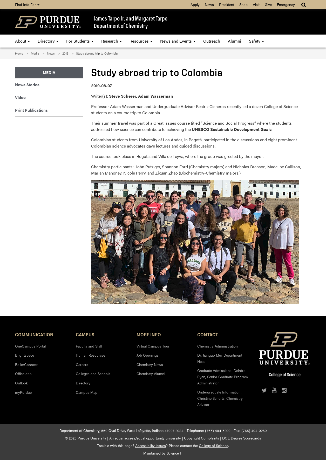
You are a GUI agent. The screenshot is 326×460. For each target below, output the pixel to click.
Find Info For (27, 4)
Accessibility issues (150, 445)
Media (35, 53)
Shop (243, 4)
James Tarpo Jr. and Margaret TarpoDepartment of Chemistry (130, 22)
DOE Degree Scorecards (241, 438)
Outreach (211, 41)
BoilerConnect (26, 364)
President (226, 4)
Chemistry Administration (217, 346)
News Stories (27, 85)
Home (19, 53)
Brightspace (24, 355)
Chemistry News (150, 364)
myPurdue (23, 392)
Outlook (21, 382)
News (209, 4)
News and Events (177, 41)
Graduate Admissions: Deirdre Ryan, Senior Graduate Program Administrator (222, 376)
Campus (85, 334)
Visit (256, 4)
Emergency (286, 4)
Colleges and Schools (93, 373)
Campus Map (86, 392)
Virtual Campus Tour (153, 346)
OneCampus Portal (30, 346)
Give (268, 4)
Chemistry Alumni (151, 373)
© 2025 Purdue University (85, 438)
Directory (48, 41)
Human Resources (90, 355)
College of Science (213, 445)
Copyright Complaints (201, 438)
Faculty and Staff (89, 346)
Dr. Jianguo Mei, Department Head (219, 358)
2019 (65, 53)
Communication (34, 334)
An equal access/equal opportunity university (145, 438)
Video (20, 97)
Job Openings (148, 355)
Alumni (234, 41)
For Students (79, 41)
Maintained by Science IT (163, 453)
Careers (82, 364)
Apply (195, 4)
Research (111, 41)
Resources (141, 41)
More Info (149, 334)
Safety (256, 41)
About (22, 41)
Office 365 (23, 373)
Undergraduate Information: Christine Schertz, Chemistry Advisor (220, 398)
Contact (207, 334)
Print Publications (31, 110)
